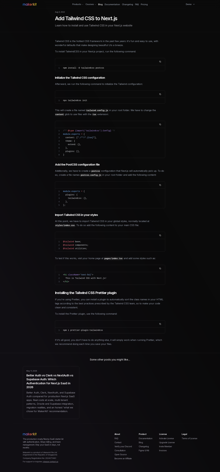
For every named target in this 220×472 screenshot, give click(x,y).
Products (78, 4)
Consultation (120, 450)
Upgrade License (167, 442)
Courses (91, 4)
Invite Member (165, 446)
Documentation (112, 4)
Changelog (127, 4)
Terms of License (189, 438)
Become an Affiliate (123, 458)
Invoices (163, 450)
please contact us (50, 462)
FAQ (137, 4)
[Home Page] (52, 4)
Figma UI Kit (144, 450)
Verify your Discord (123, 446)
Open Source (121, 454)
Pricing (144, 4)
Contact (118, 442)
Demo (190, 4)
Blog (100, 4)
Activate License (166, 438)
